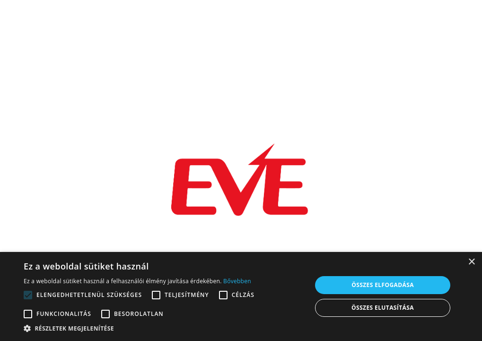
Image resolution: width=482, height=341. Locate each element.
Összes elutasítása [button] (382, 308)
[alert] (241, 296)
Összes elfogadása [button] (382, 285)
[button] (163, 328)
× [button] (471, 262)
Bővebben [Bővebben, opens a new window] (237, 281)
